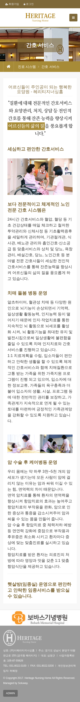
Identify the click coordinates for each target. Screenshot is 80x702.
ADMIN (10, 693)
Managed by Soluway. (15, 683)
